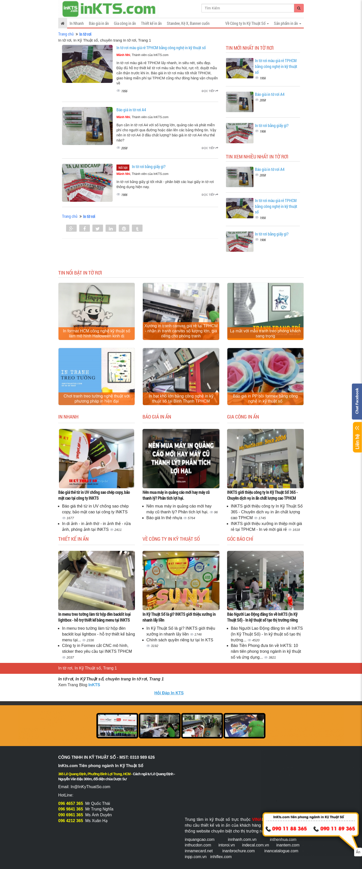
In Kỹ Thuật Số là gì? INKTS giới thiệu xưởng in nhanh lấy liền (179, 617)
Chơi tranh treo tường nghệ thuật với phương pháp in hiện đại (97, 398)
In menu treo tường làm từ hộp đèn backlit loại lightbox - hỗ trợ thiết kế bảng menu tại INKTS (94, 617)
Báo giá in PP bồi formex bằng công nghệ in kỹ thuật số (265, 398)
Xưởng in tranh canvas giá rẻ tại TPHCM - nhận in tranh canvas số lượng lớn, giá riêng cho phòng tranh (180, 331)
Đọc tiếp (210, 91)
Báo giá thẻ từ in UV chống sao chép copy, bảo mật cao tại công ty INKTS (94, 495)
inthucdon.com (198, 845)
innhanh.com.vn (242, 839)
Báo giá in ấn (99, 23)
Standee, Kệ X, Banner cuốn (188, 23)
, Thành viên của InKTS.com (142, 55)
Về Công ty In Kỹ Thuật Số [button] (247, 23)
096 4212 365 (70, 821)
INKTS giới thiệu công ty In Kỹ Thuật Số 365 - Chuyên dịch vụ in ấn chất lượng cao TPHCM (262, 495)
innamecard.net (199, 851)
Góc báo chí (240, 538)
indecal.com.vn (255, 845)
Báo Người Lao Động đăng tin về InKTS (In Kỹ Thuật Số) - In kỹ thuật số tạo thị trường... (267, 634)
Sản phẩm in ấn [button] (287, 23)
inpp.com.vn (196, 857)
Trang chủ (66, 34)
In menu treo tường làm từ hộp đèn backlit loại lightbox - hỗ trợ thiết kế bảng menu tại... (98, 634)
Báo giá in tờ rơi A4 (131, 109)
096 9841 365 (70, 809)
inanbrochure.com (238, 851)
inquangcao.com (199, 839)
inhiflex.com (220, 857)
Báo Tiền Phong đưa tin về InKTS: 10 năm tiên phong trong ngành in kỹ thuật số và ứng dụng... (266, 651)
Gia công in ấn (125, 23)
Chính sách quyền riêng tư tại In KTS (179, 640)
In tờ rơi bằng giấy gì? (149, 166)
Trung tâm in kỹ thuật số (207, 819)
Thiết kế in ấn (151, 23)
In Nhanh (77, 23)
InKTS (94, 685)
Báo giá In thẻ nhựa (164, 518)
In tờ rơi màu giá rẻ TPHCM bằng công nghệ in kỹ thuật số (161, 47)
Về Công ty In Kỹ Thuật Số (171, 538)
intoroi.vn (226, 845)
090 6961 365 (70, 815)
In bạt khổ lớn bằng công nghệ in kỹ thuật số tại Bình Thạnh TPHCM (181, 398)
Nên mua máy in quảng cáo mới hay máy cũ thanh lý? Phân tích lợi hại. (176, 495)
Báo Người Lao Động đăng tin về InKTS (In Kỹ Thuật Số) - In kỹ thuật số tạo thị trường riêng (262, 617)
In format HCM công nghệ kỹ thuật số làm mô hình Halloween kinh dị (96, 333)
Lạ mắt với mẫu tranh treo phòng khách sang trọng (265, 333)
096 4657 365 (70, 803)
